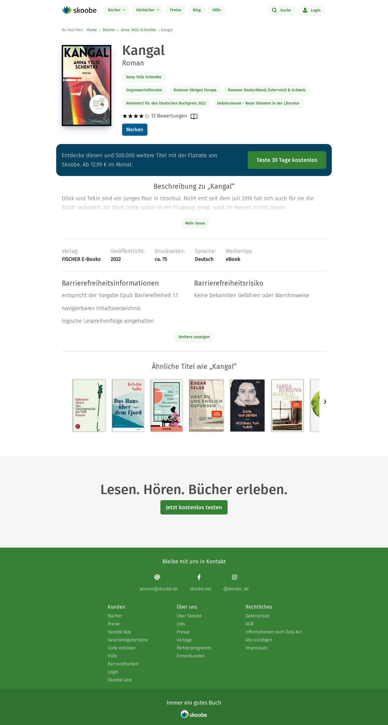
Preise (175, 10)
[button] (325, 401)
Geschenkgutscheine (128, 640)
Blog (197, 10)
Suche (281, 10)
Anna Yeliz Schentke (138, 30)
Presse (183, 632)
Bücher (115, 10)
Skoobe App (119, 632)
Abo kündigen (259, 640)
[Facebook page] (200, 583)
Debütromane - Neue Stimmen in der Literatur (258, 103)
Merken (134, 130)
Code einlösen (122, 648)
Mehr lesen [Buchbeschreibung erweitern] (195, 223)
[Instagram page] (236, 583)
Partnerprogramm (194, 648)
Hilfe (216, 10)
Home (92, 30)
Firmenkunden (191, 656)
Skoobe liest (120, 680)
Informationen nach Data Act (274, 632)
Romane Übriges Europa (195, 90)
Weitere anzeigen (194, 337)
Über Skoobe (189, 616)
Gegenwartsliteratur (144, 90)
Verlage (184, 640)
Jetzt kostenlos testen (194, 507)
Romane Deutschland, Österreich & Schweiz (267, 90)
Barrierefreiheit (123, 664)
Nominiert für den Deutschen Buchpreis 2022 (166, 103)
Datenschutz (258, 616)
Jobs (181, 624)
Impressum (257, 648)
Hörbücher (146, 10)
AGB (250, 624)
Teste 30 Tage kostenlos (287, 160)
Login (311, 10)
